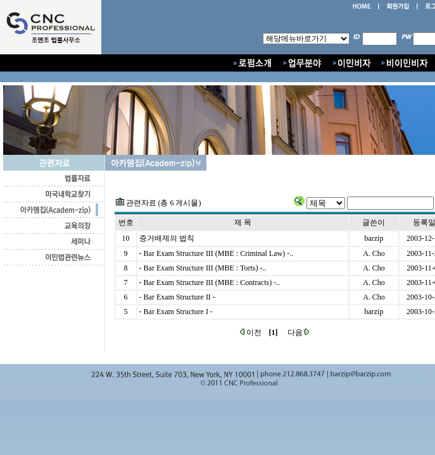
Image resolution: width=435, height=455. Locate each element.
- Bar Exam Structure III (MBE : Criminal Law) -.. (216, 253)
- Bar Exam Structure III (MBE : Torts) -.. (203, 268)
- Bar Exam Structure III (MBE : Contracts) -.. (210, 282)
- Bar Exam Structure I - (176, 311)
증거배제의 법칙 (166, 238)
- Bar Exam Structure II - (177, 297)
